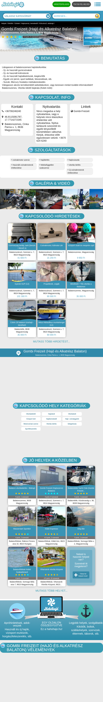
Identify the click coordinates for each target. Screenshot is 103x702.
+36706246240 (13, 111)
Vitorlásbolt (72, 414)
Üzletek (17, 23)
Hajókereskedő (51, 419)
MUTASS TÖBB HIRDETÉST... (51, 341)
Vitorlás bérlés (51, 424)
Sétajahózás (72, 424)
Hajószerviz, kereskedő (29, 23)
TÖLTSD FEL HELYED (81, 4)
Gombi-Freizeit (81, 111)
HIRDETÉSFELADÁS (61, 4)
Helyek (3, 23)
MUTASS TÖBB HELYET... (51, 590)
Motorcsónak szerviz (31, 424)
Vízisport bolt (31, 419)
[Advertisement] (51, 444)
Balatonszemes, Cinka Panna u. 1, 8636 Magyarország (29, 33)
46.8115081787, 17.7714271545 (13, 118)
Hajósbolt (51, 414)
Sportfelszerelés (31, 429)
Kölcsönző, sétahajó (46, 23)
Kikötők (10, 23)
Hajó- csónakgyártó (72, 419)
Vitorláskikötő (31, 414)
